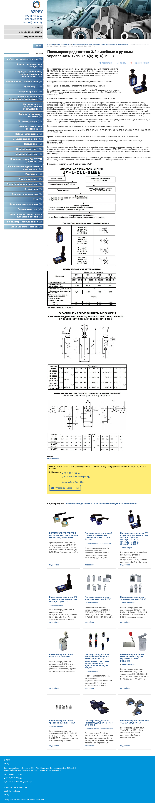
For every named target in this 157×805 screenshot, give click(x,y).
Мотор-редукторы (30, 121)
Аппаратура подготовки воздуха (29, 65)
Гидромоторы (32, 86)
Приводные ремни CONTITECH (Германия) (26, 160)
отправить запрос (33, 36)
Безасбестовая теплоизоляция (24, 81)
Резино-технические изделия (24, 184)
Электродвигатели (30, 209)
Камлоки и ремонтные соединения (30, 127)
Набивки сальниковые (28, 134)
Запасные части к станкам (26, 226)
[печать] (121, 63)
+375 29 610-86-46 (33, 19)
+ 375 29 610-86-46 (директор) (76, 477)
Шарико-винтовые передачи (25, 204)
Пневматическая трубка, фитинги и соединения (24, 167)
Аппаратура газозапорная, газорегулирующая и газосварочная (28, 74)
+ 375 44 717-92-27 (71, 473)
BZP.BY (36, 7)
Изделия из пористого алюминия (30, 115)
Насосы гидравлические (27, 139)
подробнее (54, 565)
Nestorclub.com (38, 800)
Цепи (37, 199)
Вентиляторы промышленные (24, 222)
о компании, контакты (30, 32)
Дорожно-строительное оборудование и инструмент (25, 97)
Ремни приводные (30, 179)
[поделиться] (105, 63)
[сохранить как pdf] (139, 63)
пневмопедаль (106, 728)
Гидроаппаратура (30, 91)
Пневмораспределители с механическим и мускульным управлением (100, 44)
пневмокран (105, 543)
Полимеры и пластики (28, 154)
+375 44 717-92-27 (33, 16)
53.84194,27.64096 (14, 774)
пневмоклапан (53, 459)
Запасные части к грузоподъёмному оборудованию (32, 106)
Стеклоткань (33, 189)
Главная (50, 44)
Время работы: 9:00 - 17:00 (73, 482)
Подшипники (33, 144)
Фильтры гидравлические (27, 194)
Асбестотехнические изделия (24, 59)
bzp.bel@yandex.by (32, 22)
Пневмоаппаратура (29, 149)
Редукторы (33, 174)
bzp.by (6, 794)
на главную (36, 27)
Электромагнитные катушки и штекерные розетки (26, 215)
